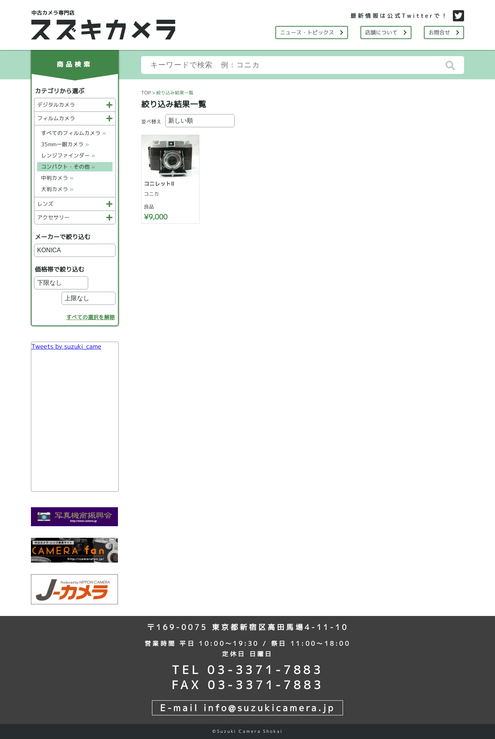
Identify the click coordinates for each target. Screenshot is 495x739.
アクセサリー (75, 217)
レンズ (75, 203)
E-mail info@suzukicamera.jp (247, 707)
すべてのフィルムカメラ (73, 133)
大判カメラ (57, 189)
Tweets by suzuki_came (66, 346)
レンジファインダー (68, 155)
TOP (146, 92)
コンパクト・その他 (68, 166)
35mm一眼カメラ (65, 144)
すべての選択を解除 (90, 317)
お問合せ (443, 32)
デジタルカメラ (75, 104)
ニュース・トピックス (311, 32)
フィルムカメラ (75, 118)
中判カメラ (57, 177)
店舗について (386, 32)
